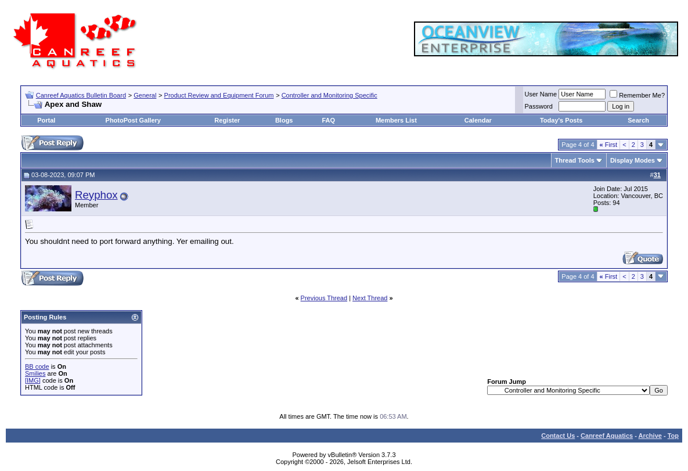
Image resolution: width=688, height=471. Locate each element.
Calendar (478, 120)
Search (638, 120)
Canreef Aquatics (607, 435)
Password (539, 106)
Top (673, 435)
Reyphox (96, 195)
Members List (396, 120)
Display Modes (632, 160)
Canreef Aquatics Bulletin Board (81, 95)
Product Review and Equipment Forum (219, 95)
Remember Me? (637, 95)
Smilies (35, 373)
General (145, 95)
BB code (37, 366)
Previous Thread (324, 297)
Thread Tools (575, 160)
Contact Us (558, 435)
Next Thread (369, 297)
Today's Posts (561, 120)
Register (227, 120)
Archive (650, 435)
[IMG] (33, 380)
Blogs (284, 120)
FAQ (328, 120)
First (609, 144)
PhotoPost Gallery (133, 120)
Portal (46, 120)
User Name (541, 94)
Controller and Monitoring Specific (329, 95)
